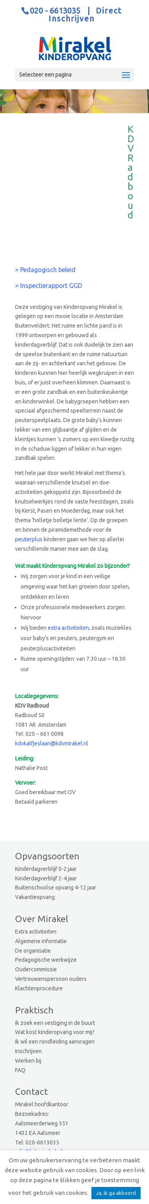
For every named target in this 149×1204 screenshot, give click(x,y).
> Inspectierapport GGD (48, 285)
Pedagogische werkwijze (46, 960)
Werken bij (28, 1060)
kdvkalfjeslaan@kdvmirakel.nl (51, 743)
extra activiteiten (68, 628)
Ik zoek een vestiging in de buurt (55, 1023)
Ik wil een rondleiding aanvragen (55, 1041)
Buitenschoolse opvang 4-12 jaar (55, 887)
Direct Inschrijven (85, 14)
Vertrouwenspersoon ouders (51, 979)
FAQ (20, 1070)
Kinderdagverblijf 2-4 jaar (46, 878)
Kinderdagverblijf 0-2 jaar (46, 869)
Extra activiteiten (35, 931)
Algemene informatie (41, 941)
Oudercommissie (36, 969)
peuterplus (29, 539)
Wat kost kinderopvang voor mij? (55, 1032)
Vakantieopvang (35, 897)
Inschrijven (28, 1051)
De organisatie (33, 950)
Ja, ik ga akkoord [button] (116, 1193)
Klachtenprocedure (39, 988)
